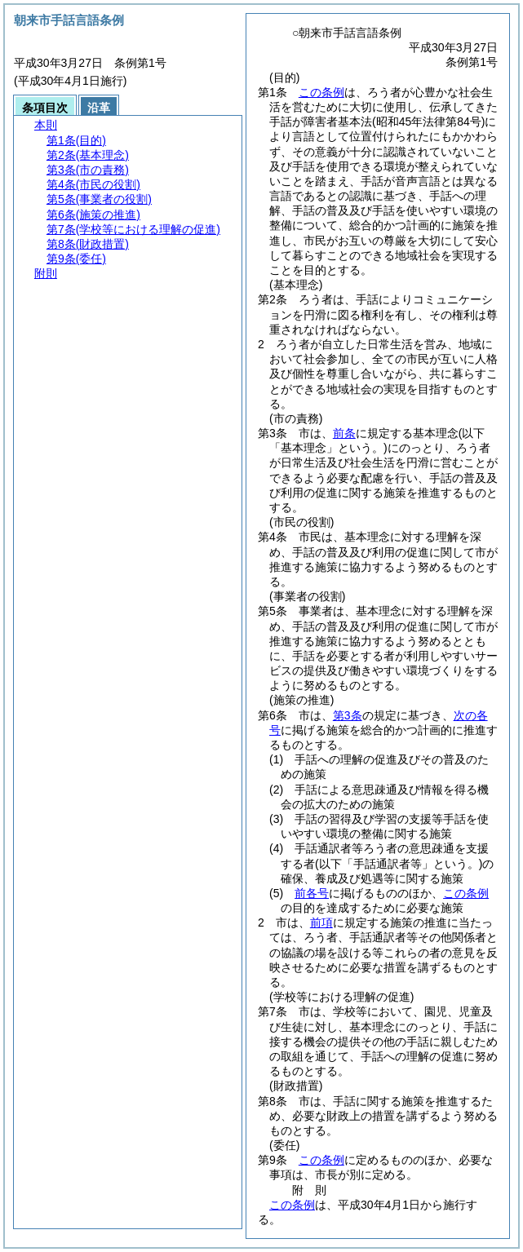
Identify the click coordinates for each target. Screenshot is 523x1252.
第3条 (347, 715)
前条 (344, 433)
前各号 (312, 893)
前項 (321, 922)
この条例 (321, 92)
